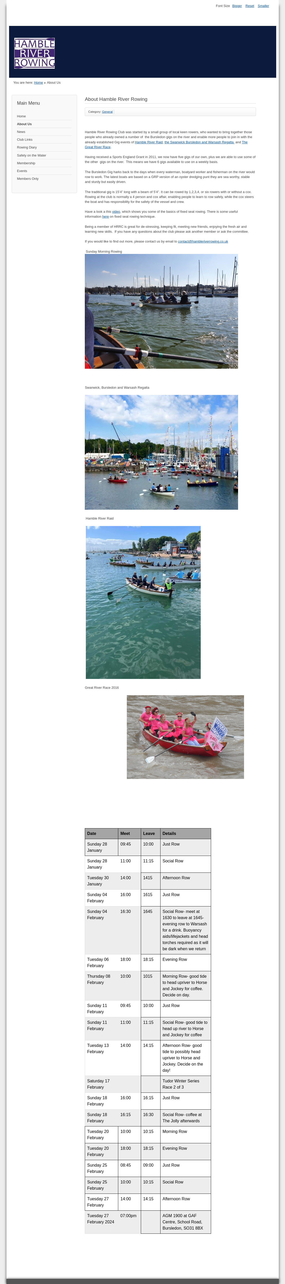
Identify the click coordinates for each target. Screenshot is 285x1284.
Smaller (263, 6)
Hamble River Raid (149, 142)
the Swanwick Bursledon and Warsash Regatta (199, 142)
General (107, 111)
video (116, 212)
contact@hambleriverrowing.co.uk (203, 241)
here (105, 216)
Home (38, 82)
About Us (24, 124)
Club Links (25, 139)
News (21, 132)
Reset (250, 6)
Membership (26, 163)
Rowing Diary (27, 147)
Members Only (28, 179)
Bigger (237, 6)
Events (22, 171)
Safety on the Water (31, 155)
